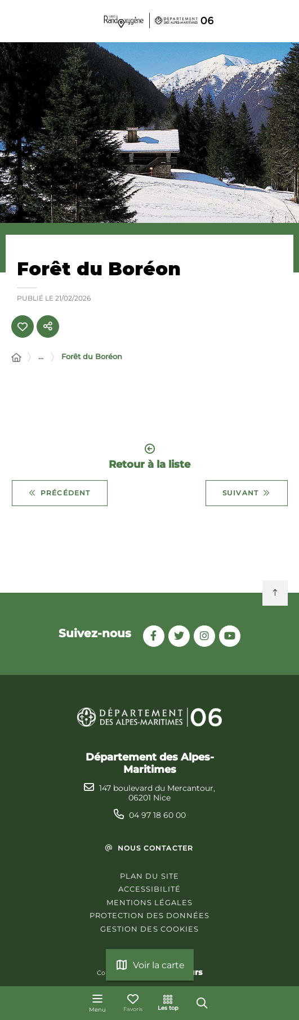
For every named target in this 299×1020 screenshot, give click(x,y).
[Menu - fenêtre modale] (97, 1003)
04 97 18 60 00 (157, 815)
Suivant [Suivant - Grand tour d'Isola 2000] (246, 493)
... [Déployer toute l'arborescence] (40, 356)
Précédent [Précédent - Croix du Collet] (60, 493)
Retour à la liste (149, 457)
